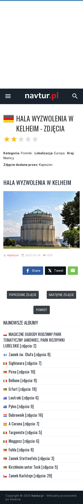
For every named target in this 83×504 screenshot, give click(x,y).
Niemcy (8, 158)
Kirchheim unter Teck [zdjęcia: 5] (33, 467)
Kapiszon (45, 165)
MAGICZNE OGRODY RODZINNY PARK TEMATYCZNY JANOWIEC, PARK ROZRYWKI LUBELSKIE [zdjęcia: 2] (34, 340)
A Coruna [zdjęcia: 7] (24, 424)
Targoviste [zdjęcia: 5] (25, 432)
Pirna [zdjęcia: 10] (22, 372)
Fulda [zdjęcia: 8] (21, 449)
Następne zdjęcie (61, 295)
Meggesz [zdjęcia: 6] (24, 441)
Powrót (41, 310)
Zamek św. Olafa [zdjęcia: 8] (29, 354)
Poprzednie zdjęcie (23, 295)
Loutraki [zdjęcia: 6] (24, 398)
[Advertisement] (41, 44)
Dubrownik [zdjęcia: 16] (26, 415)
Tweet (55, 270)
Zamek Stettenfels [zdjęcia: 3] (31, 458)
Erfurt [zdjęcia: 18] (23, 389)
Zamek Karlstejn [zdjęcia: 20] (30, 475)
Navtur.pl (37, 495)
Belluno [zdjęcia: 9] (23, 380)
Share (33, 270)
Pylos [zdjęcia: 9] (21, 406)
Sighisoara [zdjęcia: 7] (25, 363)
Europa (59, 153)
